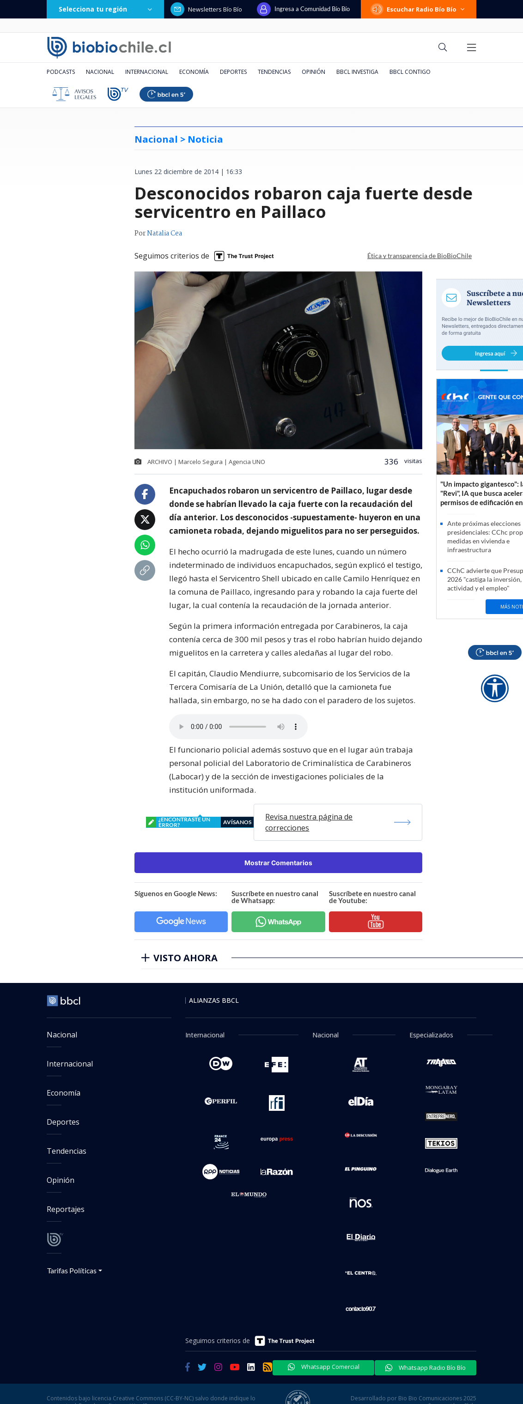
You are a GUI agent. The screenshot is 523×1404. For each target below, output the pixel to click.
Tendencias (274, 72)
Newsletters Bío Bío (206, 9)
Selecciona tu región (105, 9)
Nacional (100, 72)
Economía (194, 72)
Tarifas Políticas (72, 1270)
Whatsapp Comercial (323, 1366)
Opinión (313, 72)
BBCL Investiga (357, 72)
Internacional (146, 72)
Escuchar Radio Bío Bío (418, 9)
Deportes (233, 72)
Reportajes (66, 1209)
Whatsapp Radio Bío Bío (425, 1367)
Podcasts (61, 72)
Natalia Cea (164, 233)
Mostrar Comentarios (278, 863)
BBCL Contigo (410, 72)
